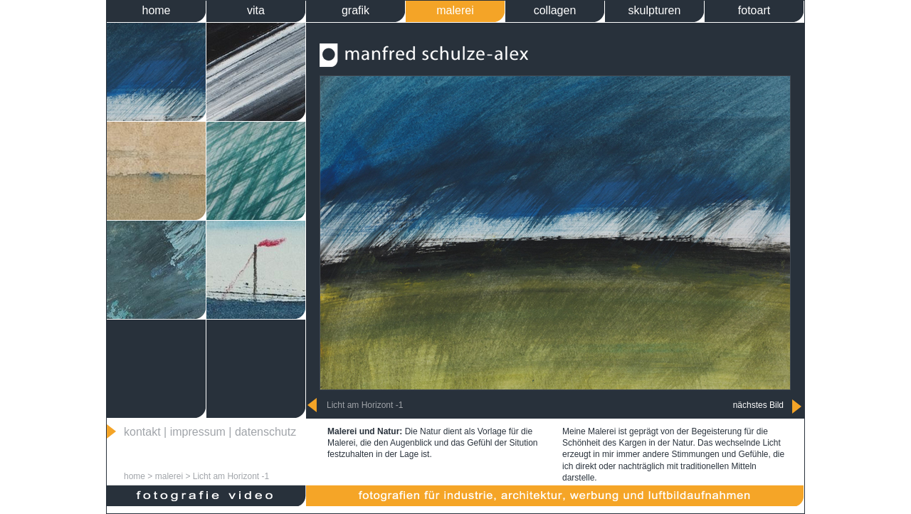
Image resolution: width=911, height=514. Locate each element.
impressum (198, 432)
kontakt (142, 432)
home (156, 10)
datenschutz (265, 432)
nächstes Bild (758, 405)
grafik (355, 10)
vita (256, 10)
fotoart (754, 10)
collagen (555, 10)
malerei (454, 10)
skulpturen (654, 10)
